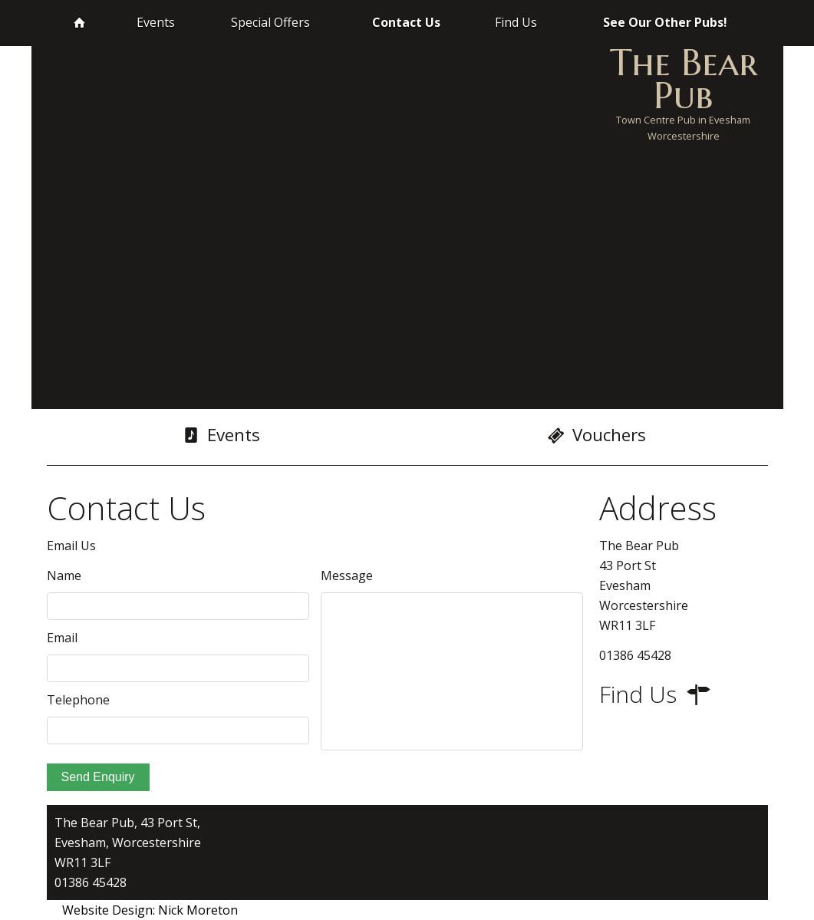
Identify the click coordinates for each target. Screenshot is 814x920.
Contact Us (406, 22)
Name (64, 575)
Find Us (516, 22)
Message (347, 575)
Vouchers (597, 435)
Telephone (78, 699)
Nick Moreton (198, 910)
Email (62, 637)
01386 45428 (90, 882)
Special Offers (270, 22)
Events (156, 22)
